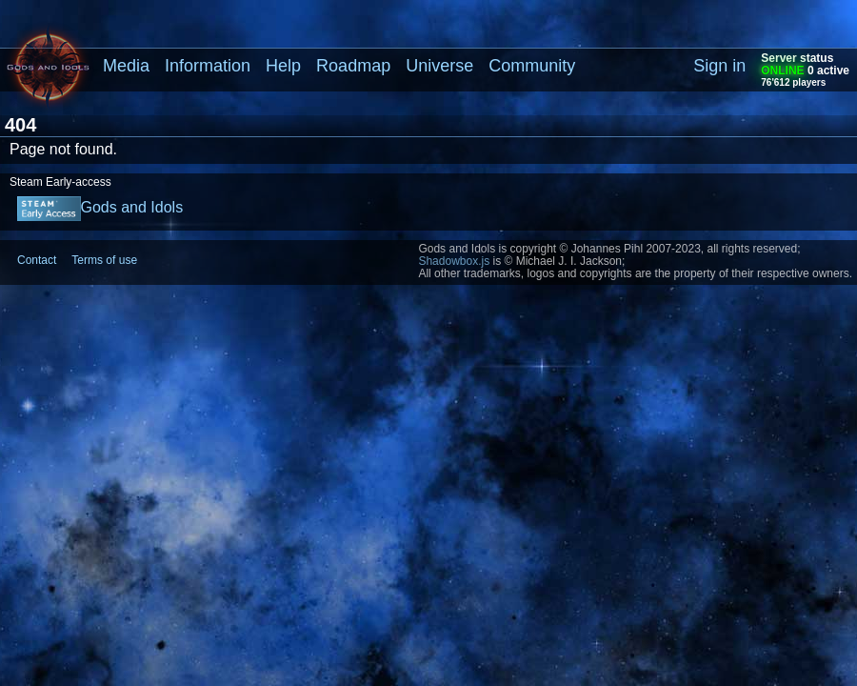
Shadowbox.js (453, 261)
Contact (36, 260)
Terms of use (104, 260)
